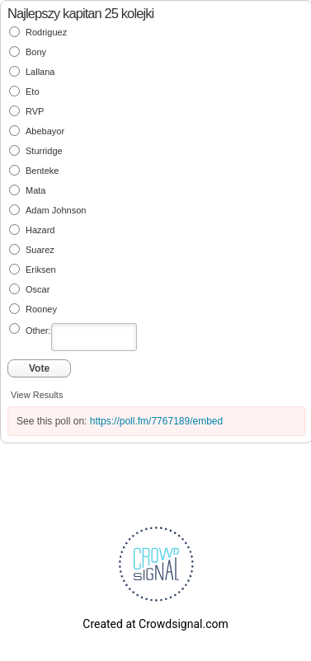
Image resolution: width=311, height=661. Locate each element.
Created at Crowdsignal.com (155, 624)
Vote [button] (39, 368)
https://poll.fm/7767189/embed (156, 421)
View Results (37, 395)
